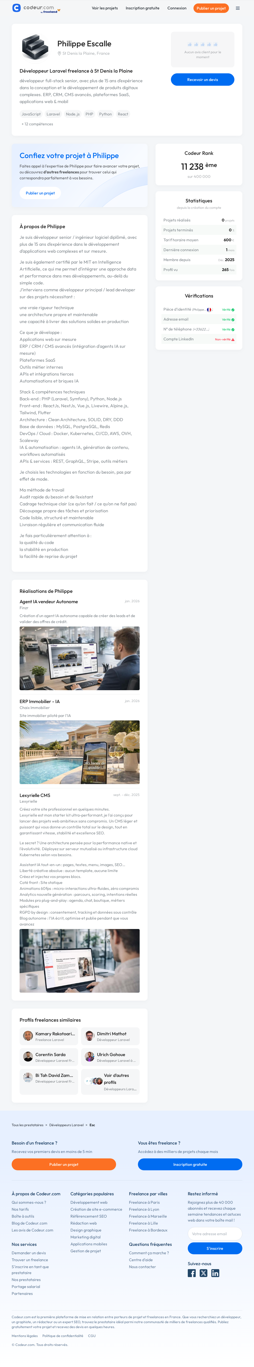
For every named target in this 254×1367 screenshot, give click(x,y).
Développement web (88, 1202)
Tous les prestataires (27, 1125)
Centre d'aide (141, 1259)
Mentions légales (25, 1336)
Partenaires (22, 1293)
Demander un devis (29, 1252)
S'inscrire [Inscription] (215, 1248)
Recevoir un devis (202, 79)
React (123, 113)
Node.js (73, 113)
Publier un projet (211, 8)
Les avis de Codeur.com (32, 1230)
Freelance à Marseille (148, 1216)
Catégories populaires (92, 1194)
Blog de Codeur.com (29, 1223)
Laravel (53, 113)
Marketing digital (85, 1236)
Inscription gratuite (142, 7)
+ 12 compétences (37, 123)
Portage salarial (26, 1286)
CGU (92, 1336)
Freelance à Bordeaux (148, 1230)
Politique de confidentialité (62, 1336)
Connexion (177, 7)
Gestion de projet (85, 1250)
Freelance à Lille (143, 1223)
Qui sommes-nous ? (29, 1202)
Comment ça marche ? (149, 1252)
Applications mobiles (88, 1243)
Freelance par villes (148, 1194)
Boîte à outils (23, 1216)
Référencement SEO (88, 1216)
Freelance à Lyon (144, 1209)
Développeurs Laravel (121, 1089)
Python (105, 113)
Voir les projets (105, 7)
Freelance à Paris (144, 1202)
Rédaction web (83, 1223)
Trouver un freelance (30, 1259)
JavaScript (31, 113)
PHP (89, 113)
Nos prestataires (26, 1279)
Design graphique (85, 1230)
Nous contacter (142, 1266)
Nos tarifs (20, 1209)
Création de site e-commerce (96, 1209)
